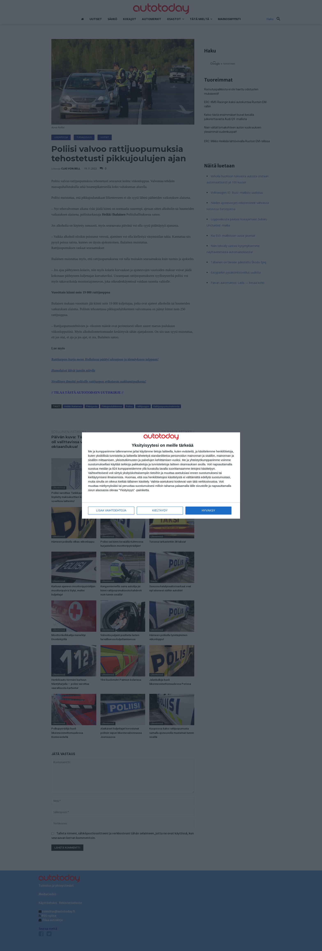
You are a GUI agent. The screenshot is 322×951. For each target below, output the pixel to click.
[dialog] (161, 475)
